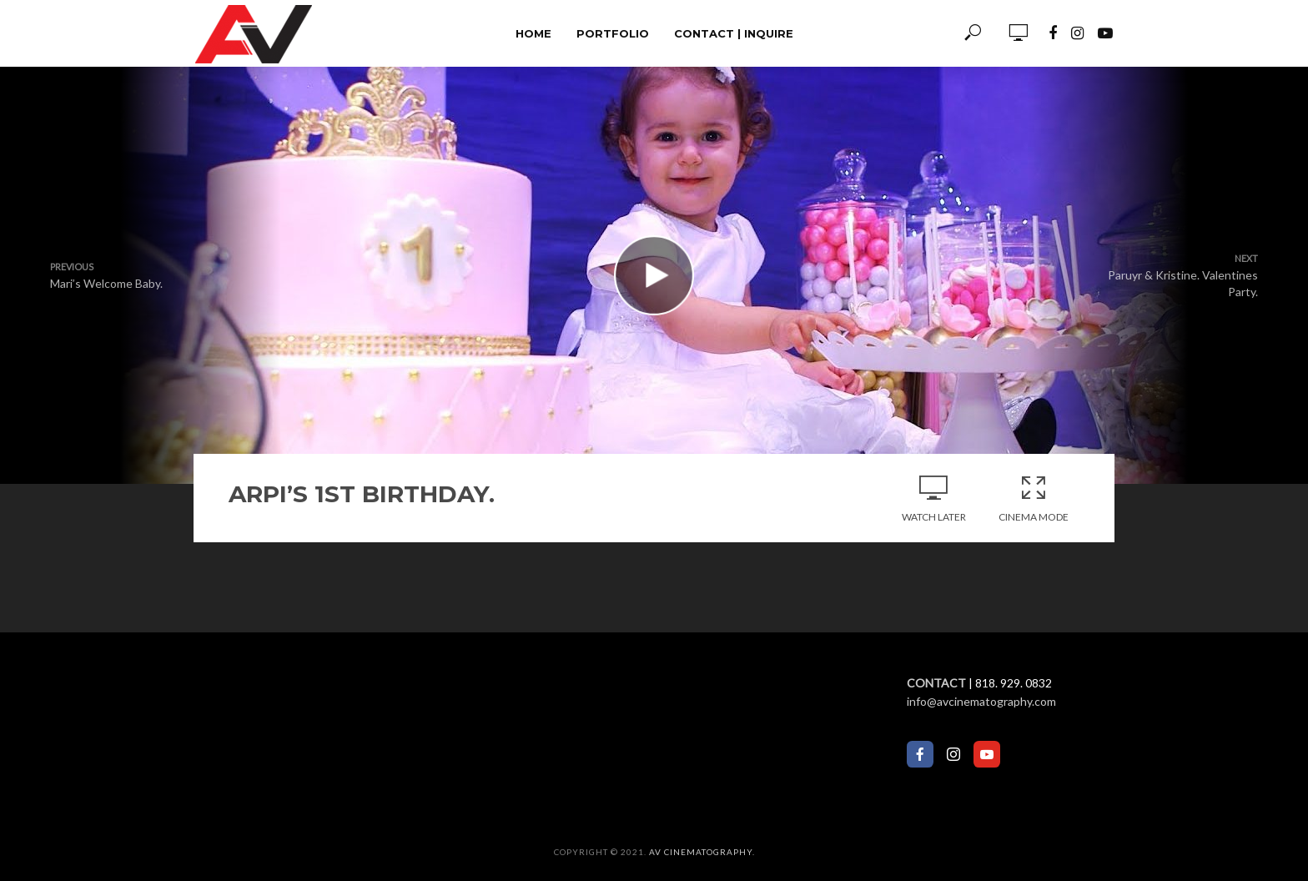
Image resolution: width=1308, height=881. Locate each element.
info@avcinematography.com (981, 701)
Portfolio (612, 33)
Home (533, 33)
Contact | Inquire (733, 33)
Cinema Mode (1034, 498)
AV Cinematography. (702, 852)
